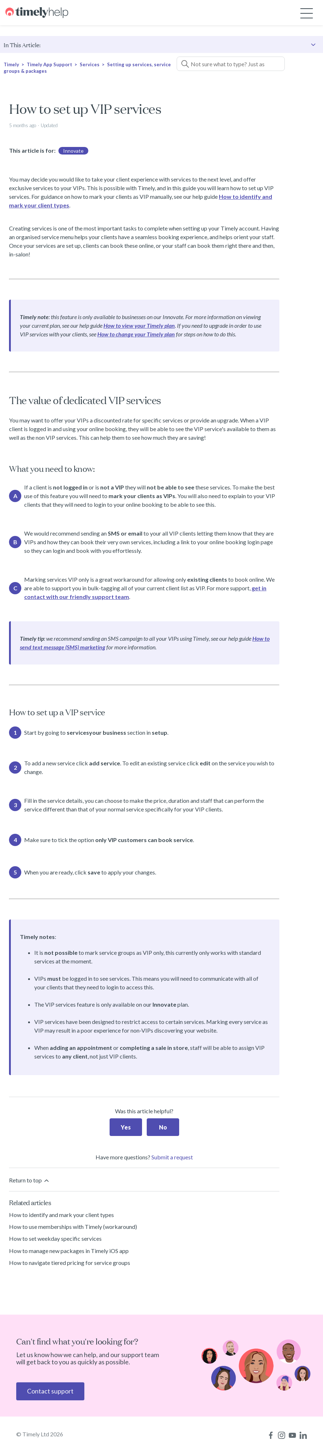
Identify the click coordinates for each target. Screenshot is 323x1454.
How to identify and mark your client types (61, 1214)
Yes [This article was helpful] (126, 1127)
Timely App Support (49, 64)
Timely (11, 64)
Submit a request (172, 1157)
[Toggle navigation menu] (306, 12)
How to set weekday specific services (55, 1238)
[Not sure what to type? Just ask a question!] (231, 64)
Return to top (29, 1180)
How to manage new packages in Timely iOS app (69, 1250)
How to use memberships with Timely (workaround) (73, 1226)
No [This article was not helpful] (163, 1127)
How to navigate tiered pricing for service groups (69, 1262)
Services (89, 64)
